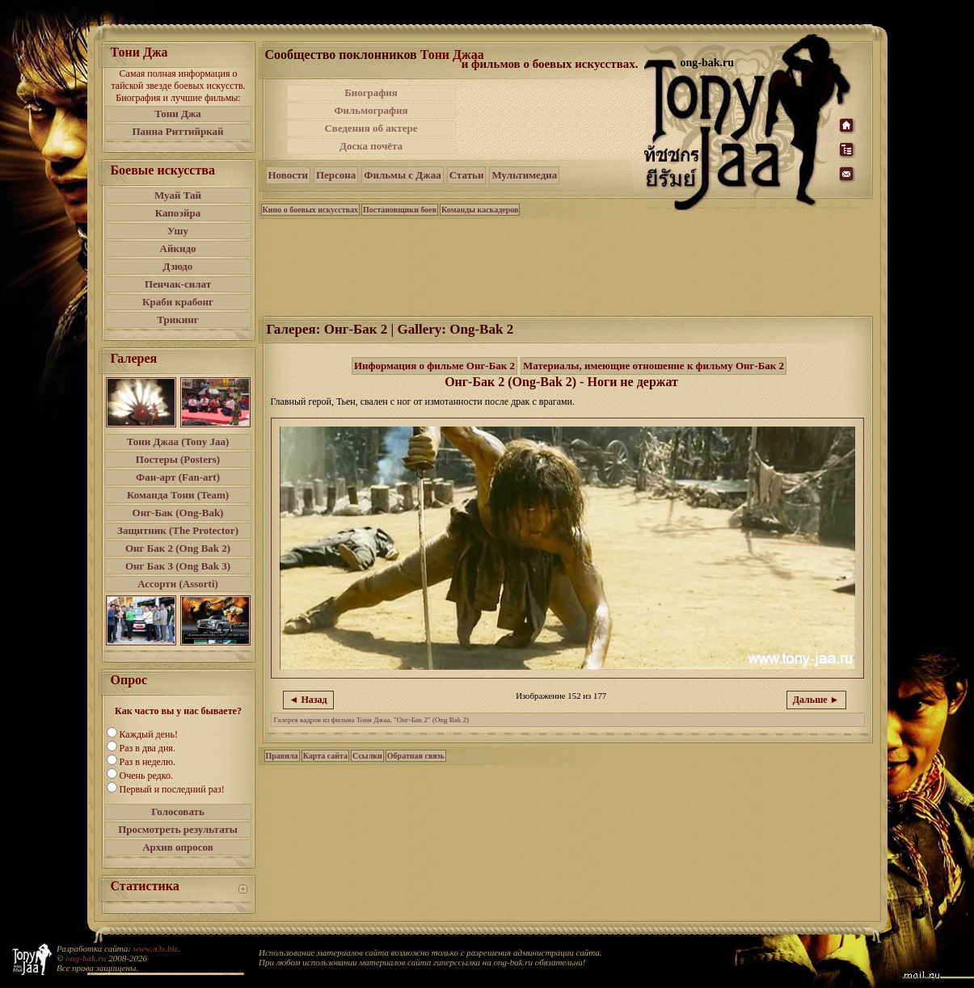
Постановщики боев (399, 209)
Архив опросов (177, 847)
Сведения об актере (370, 128)
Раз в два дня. (147, 748)
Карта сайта (325, 755)
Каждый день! (149, 734)
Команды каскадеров (479, 209)
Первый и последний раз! (172, 789)
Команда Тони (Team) (178, 495)
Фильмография (370, 110)
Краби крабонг (177, 302)
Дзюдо (178, 266)
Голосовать (177, 811)
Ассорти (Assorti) (177, 584)
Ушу (177, 231)
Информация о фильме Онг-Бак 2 (434, 365)
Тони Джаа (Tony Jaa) (178, 441)
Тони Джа (177, 113)
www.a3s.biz (155, 948)
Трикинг (177, 319)
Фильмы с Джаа (402, 175)
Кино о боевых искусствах (311, 209)
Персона (336, 175)
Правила (282, 755)
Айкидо (178, 248)
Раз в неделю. (147, 761)
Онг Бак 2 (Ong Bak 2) (177, 548)
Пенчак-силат (178, 284)
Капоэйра (178, 213)
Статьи (466, 175)
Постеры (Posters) (178, 459)
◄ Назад (308, 699)
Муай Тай (177, 195)
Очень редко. (146, 775)
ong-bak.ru (85, 958)
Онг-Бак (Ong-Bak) (178, 513)
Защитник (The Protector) (177, 530)
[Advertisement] (551, 119)
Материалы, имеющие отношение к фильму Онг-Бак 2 (653, 365)
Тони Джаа (452, 54)
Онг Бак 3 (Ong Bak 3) (177, 566)
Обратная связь (416, 755)
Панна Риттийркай (177, 131)
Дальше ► (816, 699)
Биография (371, 92)
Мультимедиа (524, 175)
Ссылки (367, 755)
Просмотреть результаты (178, 829)
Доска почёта (371, 146)
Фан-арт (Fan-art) (178, 477)
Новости (288, 175)
